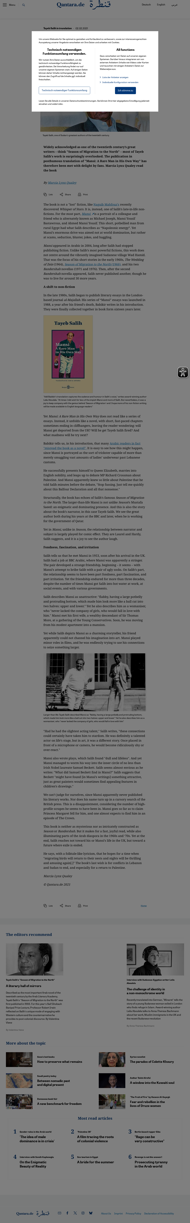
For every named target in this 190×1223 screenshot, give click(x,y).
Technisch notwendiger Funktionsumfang (64, 90)
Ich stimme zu (125, 90)
